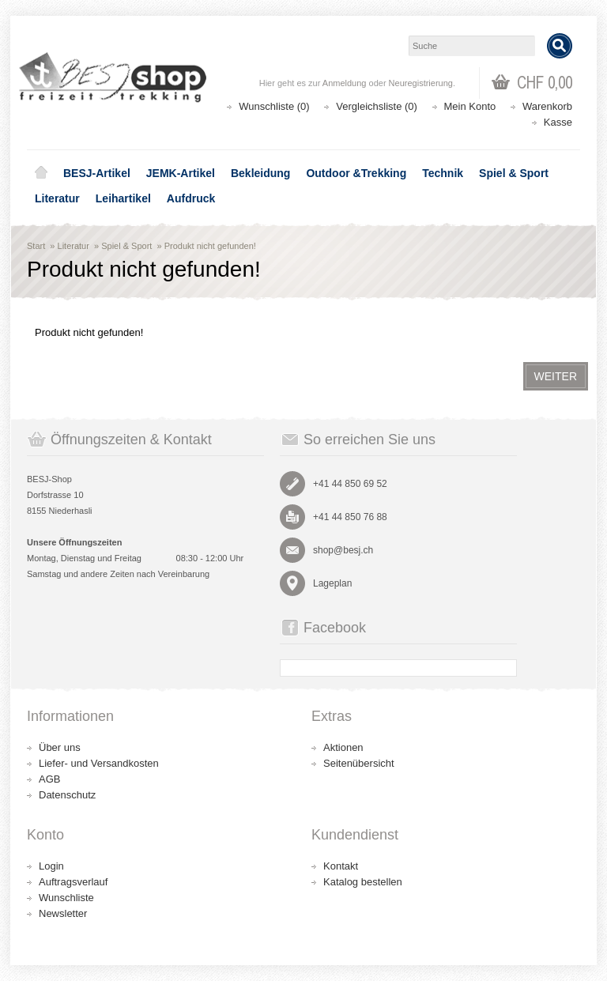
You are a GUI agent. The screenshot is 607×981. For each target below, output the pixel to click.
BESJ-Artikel (96, 173)
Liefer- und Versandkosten (99, 763)
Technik (442, 173)
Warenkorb (547, 106)
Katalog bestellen (362, 882)
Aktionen (343, 747)
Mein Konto (470, 106)
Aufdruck (191, 198)
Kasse (558, 122)
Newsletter (63, 913)
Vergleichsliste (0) (376, 106)
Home (41, 173)
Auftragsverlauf (73, 882)
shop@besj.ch (343, 550)
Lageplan (332, 583)
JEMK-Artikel (180, 173)
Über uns (60, 747)
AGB (49, 779)
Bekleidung (260, 173)
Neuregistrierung (421, 83)
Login (51, 866)
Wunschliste (66, 898)
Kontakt (340, 866)
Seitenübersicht (358, 763)
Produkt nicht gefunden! (210, 246)
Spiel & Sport (514, 173)
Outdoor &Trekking (356, 173)
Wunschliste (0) (274, 106)
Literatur (57, 198)
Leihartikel (123, 198)
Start (36, 246)
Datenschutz (67, 795)
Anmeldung (344, 83)
